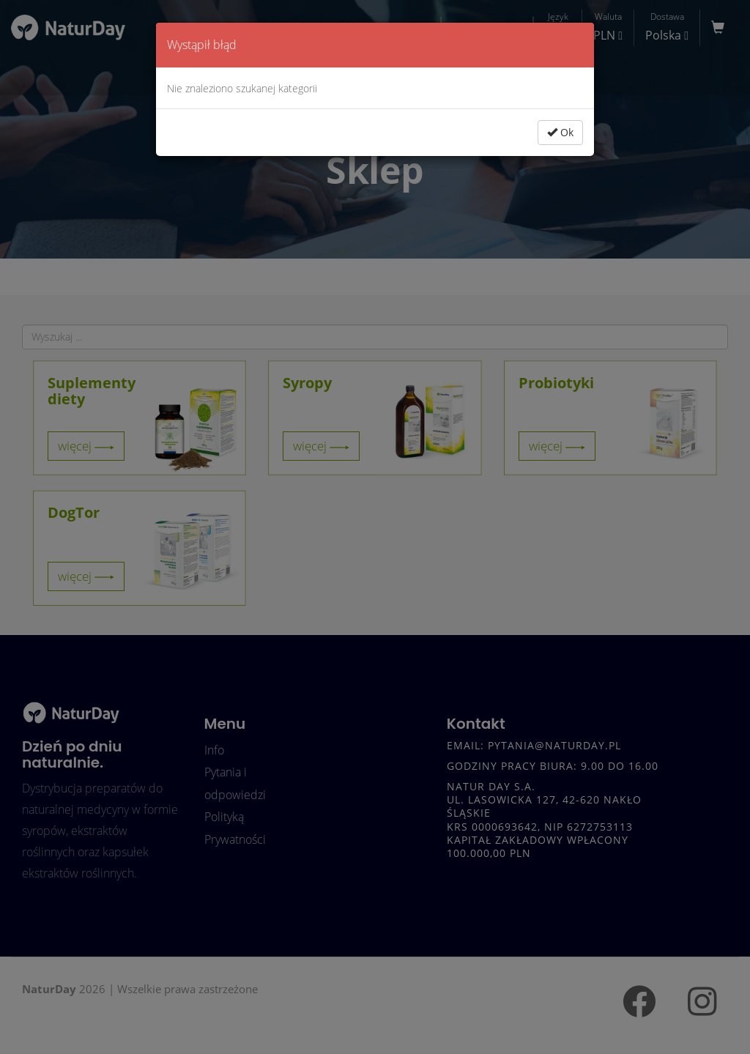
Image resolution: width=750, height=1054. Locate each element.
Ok (560, 132)
